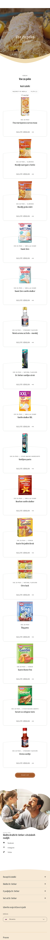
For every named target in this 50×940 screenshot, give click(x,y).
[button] (25, 877)
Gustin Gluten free (25, 663)
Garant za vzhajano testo (25, 706)
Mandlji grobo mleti (25, 201)
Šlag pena (25, 621)
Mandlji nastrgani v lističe (25, 159)
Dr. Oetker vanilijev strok (25, 369)
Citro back (25, 579)
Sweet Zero (25, 243)
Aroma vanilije (25, 748)
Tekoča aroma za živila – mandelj (25, 327)
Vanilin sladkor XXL (25, 411)
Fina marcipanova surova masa (25, 116)
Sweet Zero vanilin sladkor (25, 285)
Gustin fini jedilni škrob (25, 537)
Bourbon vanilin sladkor (25, 495)
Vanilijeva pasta (25, 453)
